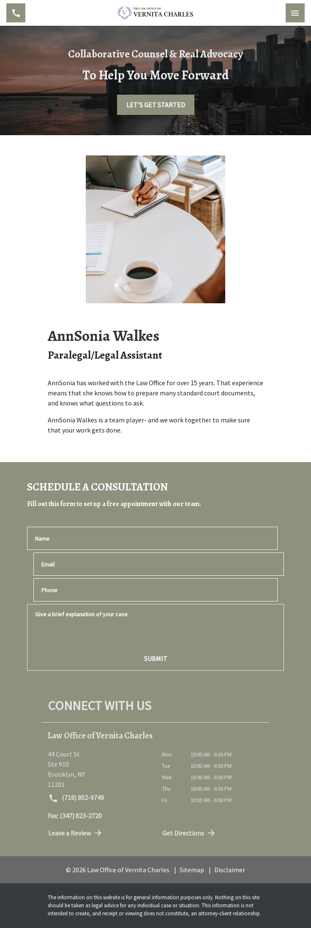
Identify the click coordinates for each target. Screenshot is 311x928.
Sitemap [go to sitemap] (192, 869)
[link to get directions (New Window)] (98, 769)
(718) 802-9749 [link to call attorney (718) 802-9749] (76, 798)
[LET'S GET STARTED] (155, 105)
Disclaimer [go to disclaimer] (229, 869)
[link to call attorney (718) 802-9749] (15, 12)
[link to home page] (155, 13)
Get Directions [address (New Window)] (189, 833)
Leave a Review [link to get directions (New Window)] (75, 833)
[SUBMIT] (155, 658)
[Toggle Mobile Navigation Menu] (295, 12)
